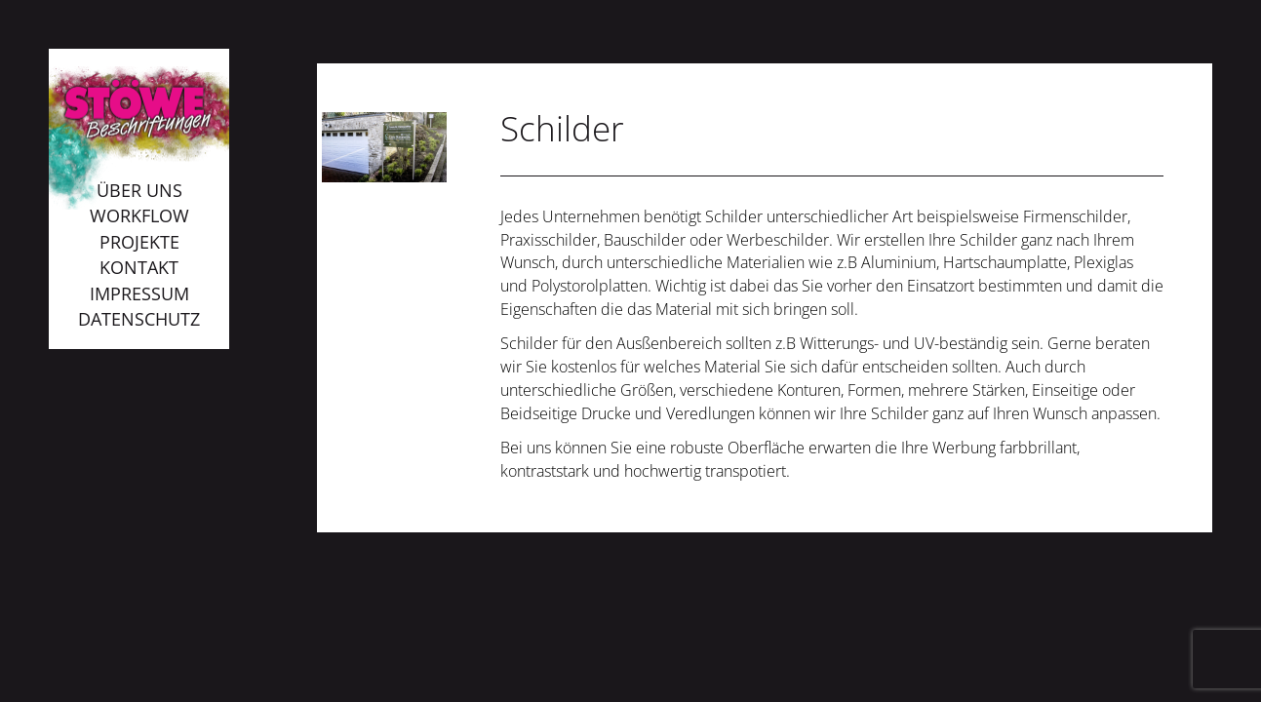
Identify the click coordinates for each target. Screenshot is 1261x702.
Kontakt (138, 267)
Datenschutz (139, 319)
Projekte (139, 242)
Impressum (139, 293)
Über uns (139, 190)
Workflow (139, 215)
